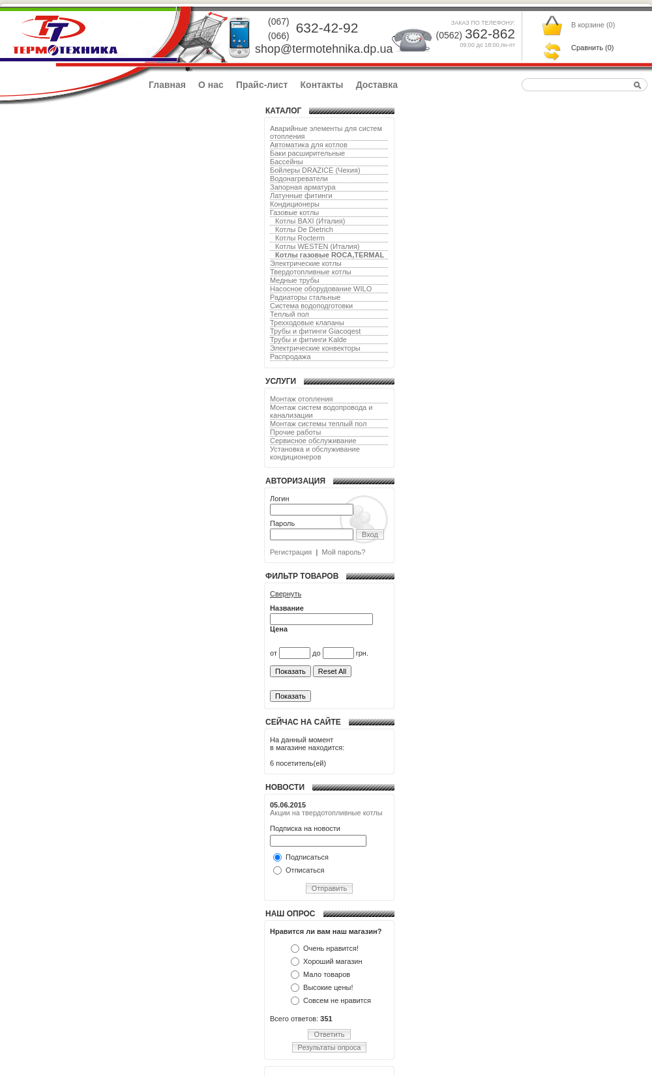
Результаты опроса (329, 1047)
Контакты (322, 85)
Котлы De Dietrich (304, 229)
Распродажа (290, 356)
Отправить (330, 888)
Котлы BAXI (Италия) (310, 221)
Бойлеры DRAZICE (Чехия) (315, 170)
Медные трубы (294, 280)
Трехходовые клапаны (307, 323)
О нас (211, 85)
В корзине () (593, 25)
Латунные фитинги (301, 195)
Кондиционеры (294, 204)
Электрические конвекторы (315, 348)
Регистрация (291, 552)
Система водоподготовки (311, 306)
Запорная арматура (303, 187)
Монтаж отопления (301, 399)
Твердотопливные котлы (310, 272)
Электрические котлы (306, 263)
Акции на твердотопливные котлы (326, 813)
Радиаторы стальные (305, 297)
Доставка (377, 85)
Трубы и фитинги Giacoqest (315, 331)
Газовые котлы (294, 212)
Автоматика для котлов (309, 145)
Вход (370, 534)
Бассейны (286, 162)
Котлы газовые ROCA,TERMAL (329, 255)
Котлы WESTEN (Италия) (317, 246)
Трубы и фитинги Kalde (308, 339)
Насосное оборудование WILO (321, 289)
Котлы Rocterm (300, 238)
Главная (167, 85)
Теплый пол (289, 314)
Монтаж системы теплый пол (318, 424)
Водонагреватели (299, 178)
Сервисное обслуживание (313, 440)
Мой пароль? (343, 552)
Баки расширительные (307, 153)
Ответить (329, 1034)
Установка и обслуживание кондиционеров (315, 453)
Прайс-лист (262, 85)
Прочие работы (295, 432)
